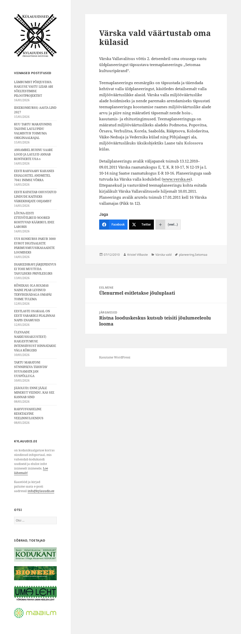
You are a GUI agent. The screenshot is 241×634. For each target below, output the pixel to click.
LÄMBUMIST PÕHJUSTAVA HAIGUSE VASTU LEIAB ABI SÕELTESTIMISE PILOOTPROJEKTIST (33, 89)
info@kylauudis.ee (41, 491)
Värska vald (163, 254)
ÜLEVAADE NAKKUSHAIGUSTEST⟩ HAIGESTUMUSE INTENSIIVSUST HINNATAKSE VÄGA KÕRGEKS (35, 341)
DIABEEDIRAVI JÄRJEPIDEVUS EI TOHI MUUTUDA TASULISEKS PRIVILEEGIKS (35, 269)
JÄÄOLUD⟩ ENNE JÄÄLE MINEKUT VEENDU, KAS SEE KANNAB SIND (34, 392)
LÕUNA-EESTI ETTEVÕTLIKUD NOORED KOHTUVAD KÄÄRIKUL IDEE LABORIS (34, 220)
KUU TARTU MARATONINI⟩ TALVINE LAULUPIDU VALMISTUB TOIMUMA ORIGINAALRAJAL (33, 131)
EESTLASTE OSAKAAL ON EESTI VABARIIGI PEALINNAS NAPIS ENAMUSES (34, 315)
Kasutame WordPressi (114, 357)
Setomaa (201, 254)
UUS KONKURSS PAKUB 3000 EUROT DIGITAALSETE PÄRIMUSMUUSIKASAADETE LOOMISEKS (35, 245)
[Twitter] (141, 225)
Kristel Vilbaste (137, 254)
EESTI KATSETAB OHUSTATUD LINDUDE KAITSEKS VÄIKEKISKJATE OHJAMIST (35, 196)
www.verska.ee (177, 179)
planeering (186, 254)
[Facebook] (113, 225)
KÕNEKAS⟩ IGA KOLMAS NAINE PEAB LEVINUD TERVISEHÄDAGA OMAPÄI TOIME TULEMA (32, 292)
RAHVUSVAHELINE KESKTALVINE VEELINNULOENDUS (28, 413)
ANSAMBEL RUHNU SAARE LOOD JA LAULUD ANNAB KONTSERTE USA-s (33, 154)
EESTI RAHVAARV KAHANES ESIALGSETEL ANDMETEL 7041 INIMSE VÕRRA (34, 175)
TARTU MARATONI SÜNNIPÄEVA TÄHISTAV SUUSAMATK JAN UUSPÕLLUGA (30, 369)
